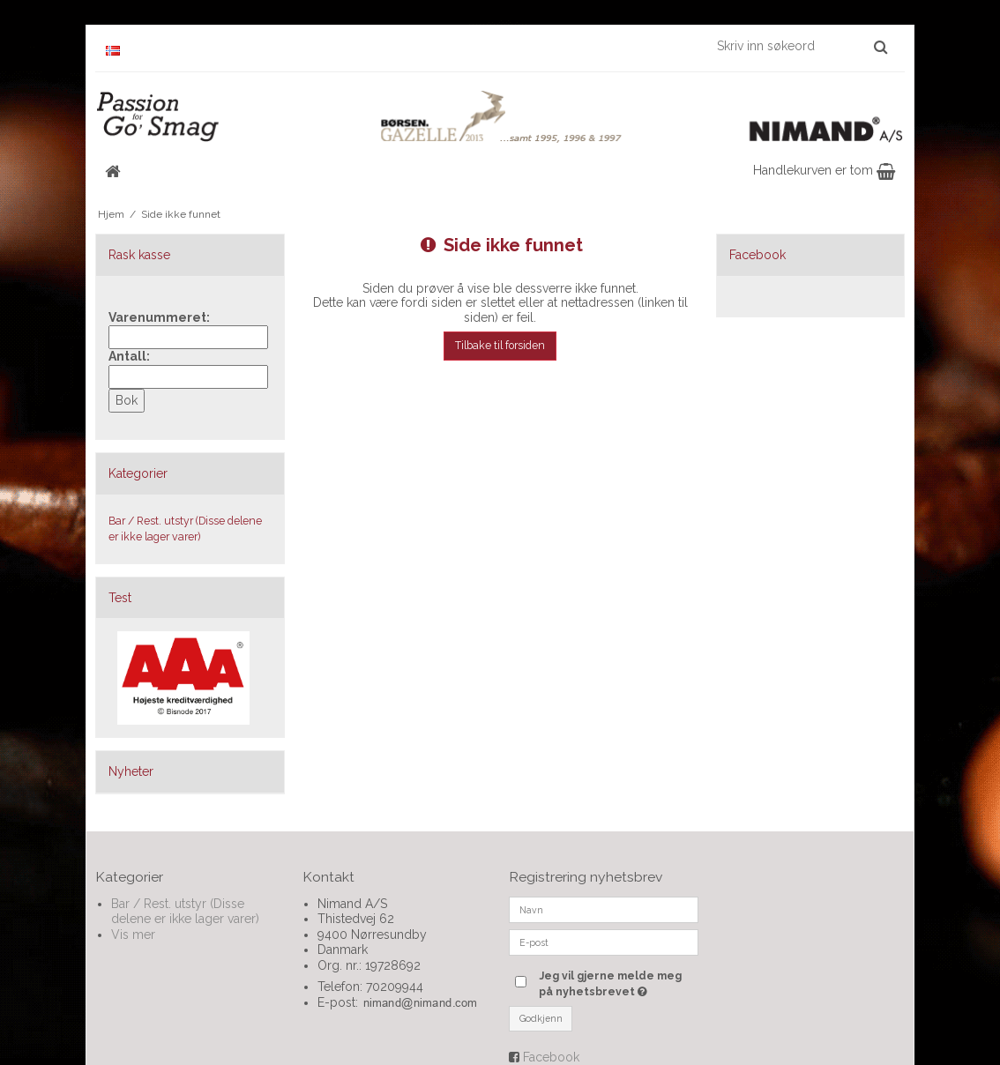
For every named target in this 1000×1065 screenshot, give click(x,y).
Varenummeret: (159, 317)
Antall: (129, 356)
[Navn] (603, 908)
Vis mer (133, 934)
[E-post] (603, 941)
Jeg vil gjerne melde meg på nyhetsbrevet (618, 983)
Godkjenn (541, 1018)
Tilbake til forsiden (500, 345)
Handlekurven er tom (824, 170)
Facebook (551, 1057)
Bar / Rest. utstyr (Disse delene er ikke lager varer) (185, 528)
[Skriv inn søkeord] (801, 46)
